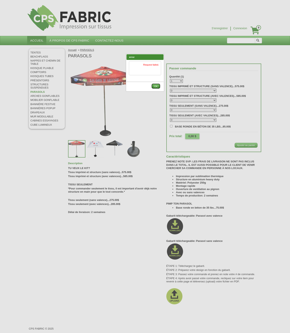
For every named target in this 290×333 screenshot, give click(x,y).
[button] (160, 57)
